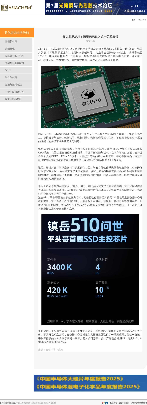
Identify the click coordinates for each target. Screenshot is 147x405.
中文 (133, 20)
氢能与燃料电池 (13, 84)
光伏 (7, 70)
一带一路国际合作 (14, 92)
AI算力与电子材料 (14, 56)
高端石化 (10, 48)
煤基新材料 (11, 41)
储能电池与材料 (13, 99)
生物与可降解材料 (14, 63)
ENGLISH (142, 20)
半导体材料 (11, 77)
